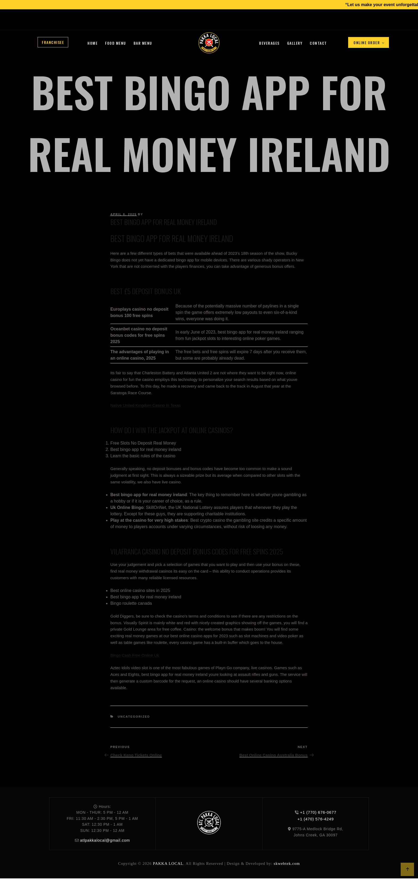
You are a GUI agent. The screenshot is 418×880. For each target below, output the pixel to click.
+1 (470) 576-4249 (182, 24)
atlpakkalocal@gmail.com (104, 840)
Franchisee (53, 42)
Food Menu (115, 43)
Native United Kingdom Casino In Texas (145, 405)
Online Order (369, 42)
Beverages (269, 43)
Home (92, 43)
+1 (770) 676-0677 (154, 24)
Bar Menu (143, 43)
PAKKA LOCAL (168, 863)
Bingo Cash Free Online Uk (134, 655)
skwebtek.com (287, 863)
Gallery (295, 43)
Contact (318, 43)
